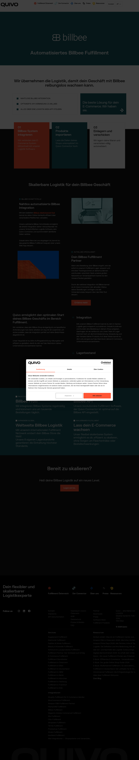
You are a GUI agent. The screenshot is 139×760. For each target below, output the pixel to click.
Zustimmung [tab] (40, 369)
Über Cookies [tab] (98, 369)
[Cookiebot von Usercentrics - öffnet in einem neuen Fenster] (102, 363)
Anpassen (69, 395)
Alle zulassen (97, 395)
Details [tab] (69, 369)
